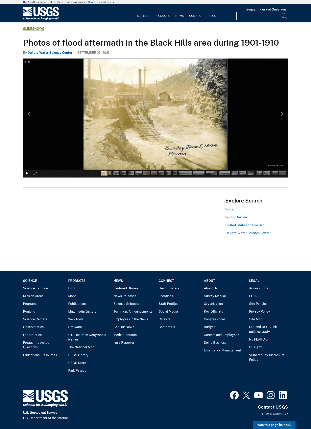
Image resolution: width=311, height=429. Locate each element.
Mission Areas (33, 296)
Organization (213, 304)
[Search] (284, 16)
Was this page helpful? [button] (274, 425)
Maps (72, 296)
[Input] (262, 16)
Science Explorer (35, 288)
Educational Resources (40, 355)
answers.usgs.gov (275, 413)
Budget (209, 327)
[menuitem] (143, 13)
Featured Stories (125, 288)
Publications (77, 304)
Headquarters (169, 288)
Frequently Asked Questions (265, 9)
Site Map (255, 319)
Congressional (214, 319)
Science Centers (35, 319)
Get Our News (123, 327)
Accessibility (258, 288)
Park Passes (77, 370)
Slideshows (33, 29)
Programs (30, 304)
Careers (164, 319)
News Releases (124, 296)
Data (71, 288)
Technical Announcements (132, 311)
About (213, 15)
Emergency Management (222, 350)
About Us (210, 288)
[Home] (41, 19)
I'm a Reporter (123, 343)
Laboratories (32, 335)
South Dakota (236, 217)
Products (162, 15)
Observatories (33, 327)
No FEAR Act (258, 339)
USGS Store (77, 363)
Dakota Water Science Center (50, 53)
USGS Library (78, 355)
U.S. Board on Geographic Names (87, 337)
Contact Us (167, 327)
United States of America (244, 225)
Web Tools (76, 319)
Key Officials (213, 311)
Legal (254, 281)
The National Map (81, 347)
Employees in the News (130, 319)
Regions (29, 311)
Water (230, 209)
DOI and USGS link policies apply (263, 329)
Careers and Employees (221, 335)
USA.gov (255, 347)
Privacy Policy (259, 311)
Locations (166, 296)
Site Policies (258, 304)
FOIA (253, 296)
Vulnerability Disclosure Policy (266, 357)
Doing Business (215, 343)
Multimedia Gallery (82, 311)
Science (143, 15)
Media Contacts (125, 335)
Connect (196, 15)
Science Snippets (126, 304)
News (179, 15)
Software (75, 327)
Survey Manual (215, 296)
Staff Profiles (168, 304)
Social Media (168, 311)
